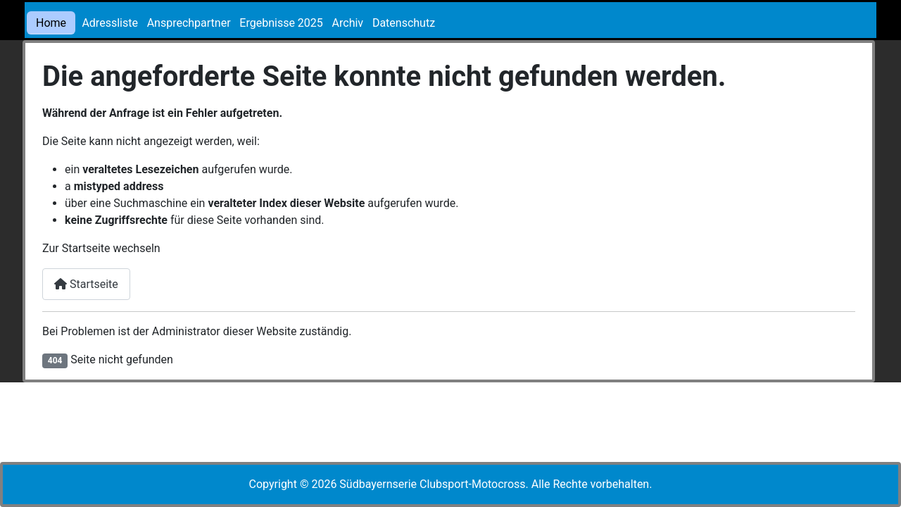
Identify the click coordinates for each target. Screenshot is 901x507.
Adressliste (110, 23)
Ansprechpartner (189, 23)
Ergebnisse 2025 (280, 23)
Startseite (86, 284)
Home (51, 23)
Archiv (348, 23)
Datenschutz (403, 23)
